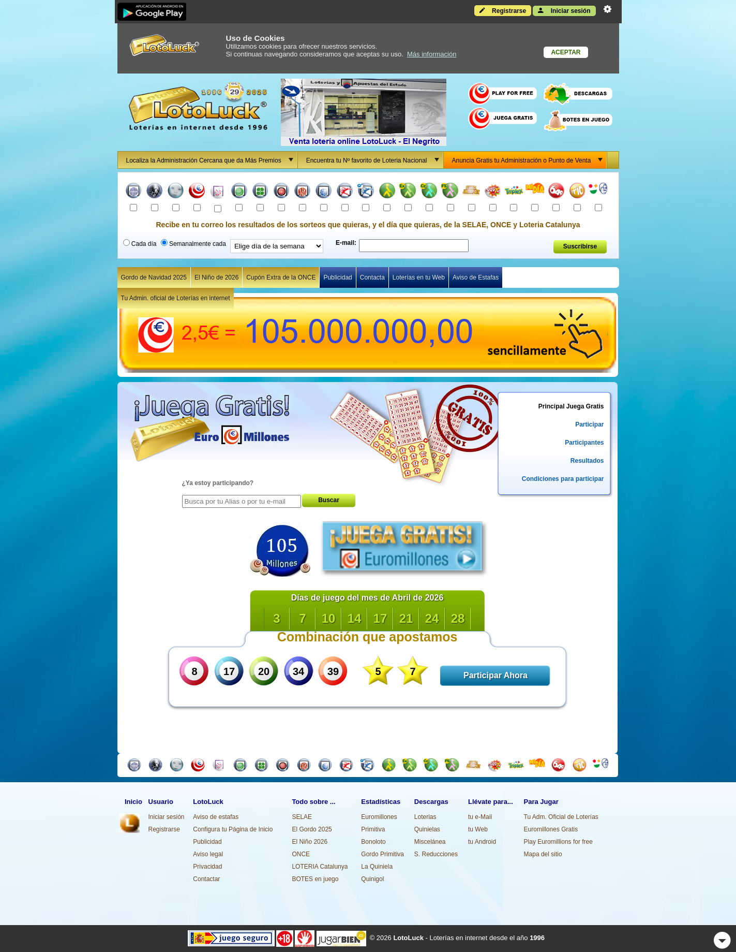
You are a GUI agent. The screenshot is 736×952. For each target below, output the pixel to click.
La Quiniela (377, 866)
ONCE (301, 854)
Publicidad (337, 277)
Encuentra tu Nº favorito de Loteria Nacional (374, 160)
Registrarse (502, 10)
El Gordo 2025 (312, 829)
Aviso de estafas (215, 817)
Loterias (425, 817)
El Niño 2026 (309, 841)
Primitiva (373, 829)
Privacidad (207, 866)
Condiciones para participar (563, 479)
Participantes (584, 443)
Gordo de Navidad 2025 (154, 277)
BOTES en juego (315, 879)
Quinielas (427, 829)
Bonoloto (373, 841)
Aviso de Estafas (476, 277)
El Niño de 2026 (216, 277)
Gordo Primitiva (382, 854)
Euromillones (379, 817)
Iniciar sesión (564, 10)
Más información (431, 54)
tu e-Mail (480, 817)
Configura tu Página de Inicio (233, 829)
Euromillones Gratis (551, 829)
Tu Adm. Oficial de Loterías (561, 817)
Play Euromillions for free (558, 841)
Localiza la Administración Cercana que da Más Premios (211, 160)
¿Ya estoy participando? (218, 483)
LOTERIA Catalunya (320, 866)
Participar (589, 424)
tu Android (482, 841)
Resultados (587, 461)
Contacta (372, 277)
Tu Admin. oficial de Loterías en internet (175, 298)
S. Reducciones (436, 854)
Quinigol (372, 879)
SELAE (302, 817)
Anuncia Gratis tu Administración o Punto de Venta (529, 160)
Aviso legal (208, 854)
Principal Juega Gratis (571, 406)
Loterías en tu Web (419, 277)
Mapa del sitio (543, 854)
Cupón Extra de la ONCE (281, 277)
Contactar (206, 879)
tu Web (478, 829)
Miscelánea (430, 841)
